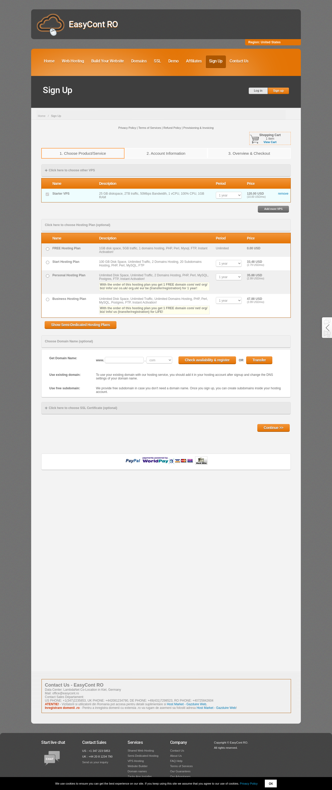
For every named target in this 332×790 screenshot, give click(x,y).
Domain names (137, 771)
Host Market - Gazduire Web (186, 704)
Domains (139, 61)
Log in (258, 91)
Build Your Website (107, 61)
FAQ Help (176, 761)
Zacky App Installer (140, 776)
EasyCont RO (93, 24)
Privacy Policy (249, 783)
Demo (173, 61)
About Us (176, 755)
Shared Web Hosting (141, 750)
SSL (157, 61)
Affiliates (194, 61)
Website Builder (138, 766)
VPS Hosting (136, 761)
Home (49, 61)
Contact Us (239, 61)
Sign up (278, 91)
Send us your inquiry (95, 762)
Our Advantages (180, 776)
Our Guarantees (180, 771)
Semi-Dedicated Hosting (143, 755)
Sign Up (216, 61)
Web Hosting (73, 61)
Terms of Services (181, 766)
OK (271, 783)
